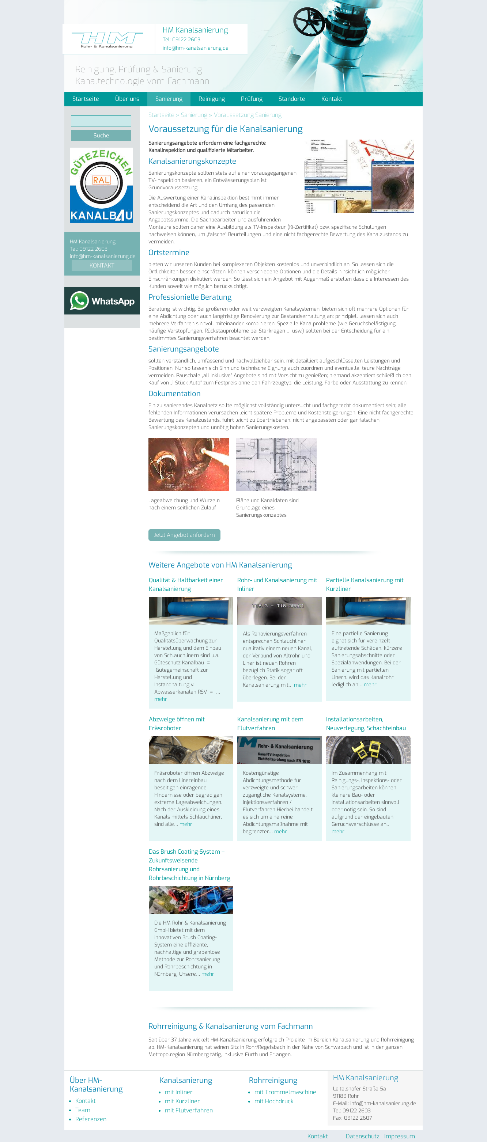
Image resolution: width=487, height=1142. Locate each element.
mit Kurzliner (182, 1101)
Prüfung (252, 99)
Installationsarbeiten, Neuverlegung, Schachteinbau (366, 724)
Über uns (127, 99)
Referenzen (90, 1119)
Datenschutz (363, 1136)
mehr (160, 699)
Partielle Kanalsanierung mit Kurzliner (365, 584)
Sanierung (168, 99)
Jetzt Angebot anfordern (184, 535)
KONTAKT (102, 265)
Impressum (399, 1136)
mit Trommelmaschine (285, 1092)
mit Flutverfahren (189, 1110)
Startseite (85, 99)
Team (82, 1110)
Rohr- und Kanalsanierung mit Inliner (277, 584)
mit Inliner (179, 1092)
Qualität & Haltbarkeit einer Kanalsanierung (186, 584)
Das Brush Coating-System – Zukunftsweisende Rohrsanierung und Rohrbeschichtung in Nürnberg (189, 865)
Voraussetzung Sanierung (248, 115)
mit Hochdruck (274, 1101)
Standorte (292, 99)
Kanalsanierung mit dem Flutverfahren (270, 724)
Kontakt (331, 99)
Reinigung (212, 99)
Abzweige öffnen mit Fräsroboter (177, 724)
